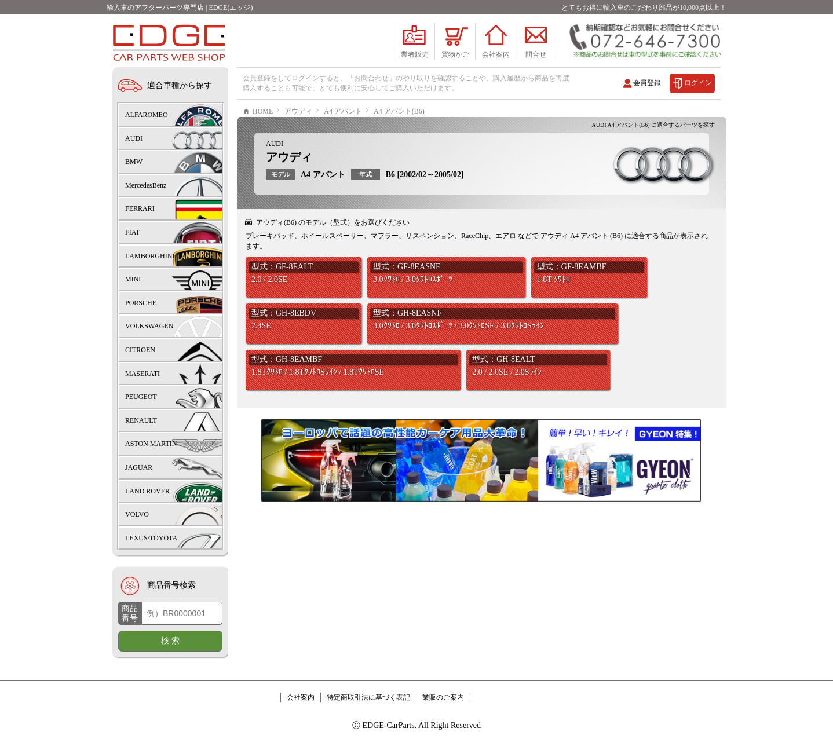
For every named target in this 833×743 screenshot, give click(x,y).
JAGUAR (138, 467)
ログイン (698, 83)
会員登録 (647, 83)
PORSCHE (140, 303)
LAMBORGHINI (149, 256)
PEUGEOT (141, 397)
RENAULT (141, 420)
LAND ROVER (147, 491)
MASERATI (142, 373)
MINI (133, 279)
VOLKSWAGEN (149, 326)
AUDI (274, 178)
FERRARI (140, 208)
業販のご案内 (443, 697)
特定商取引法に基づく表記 (368, 697)
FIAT (132, 232)
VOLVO (137, 514)
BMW (134, 162)
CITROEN (140, 350)
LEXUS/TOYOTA (151, 538)
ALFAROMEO (146, 115)
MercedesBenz (145, 185)
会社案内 (301, 697)
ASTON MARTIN (151, 444)
